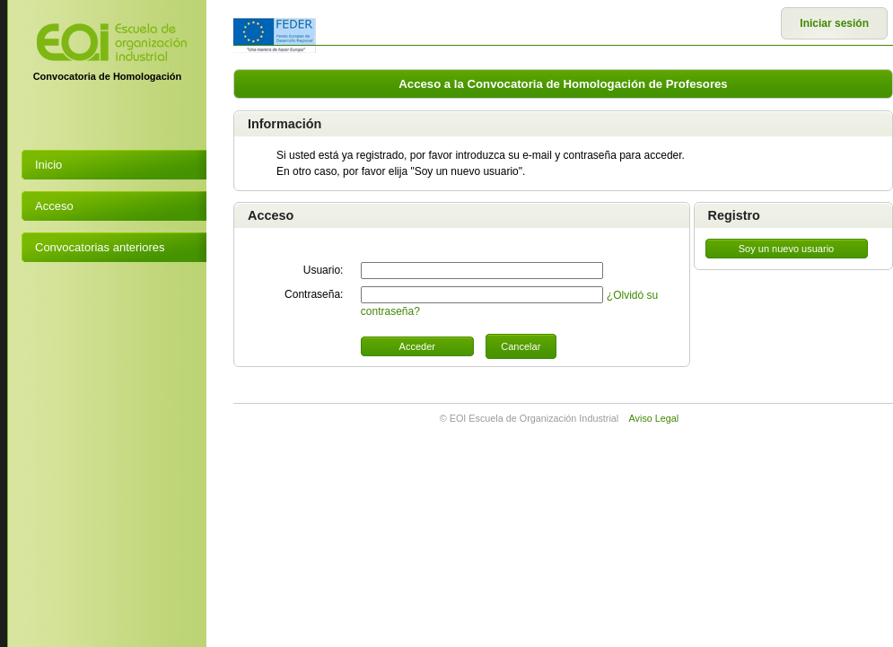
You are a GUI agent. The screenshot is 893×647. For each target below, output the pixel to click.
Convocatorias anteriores (100, 247)
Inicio (48, 164)
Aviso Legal (654, 418)
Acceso (54, 206)
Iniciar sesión (834, 23)
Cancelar (520, 346)
